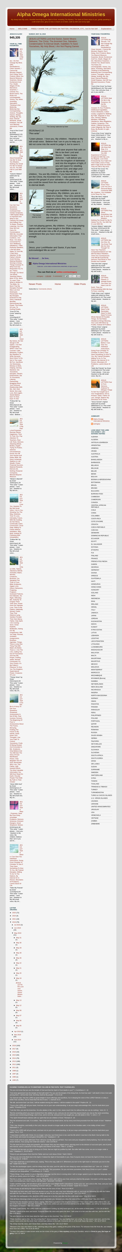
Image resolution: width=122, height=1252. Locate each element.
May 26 (18, 958)
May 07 (18, 1015)
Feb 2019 (17, 1040)
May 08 (18, 1010)
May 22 (18, 963)
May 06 (18, 1020)
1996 (14, 1077)
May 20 (18, 973)
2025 (14, 913)
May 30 (18, 943)
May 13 (18, 1000)
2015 (14, 1055)
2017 (14, 1049)
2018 (14, 1045)
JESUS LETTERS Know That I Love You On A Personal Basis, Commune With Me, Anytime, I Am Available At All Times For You (101, 187)
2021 (14, 919)
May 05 (18, 1026)
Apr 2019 (17, 1031)
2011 (14, 1067)
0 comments (57, 276)
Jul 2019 (17, 925)
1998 (14, 1071)
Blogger (65, 1243)
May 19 (18, 978)
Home (12, 29)
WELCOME (22, 29)
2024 (14, 916)
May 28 (18, 953)
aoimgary (40, 276)
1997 (14, 1074)
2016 (14, 1052)
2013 (14, 1061)
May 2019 (17, 933)
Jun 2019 (17, 928)
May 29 (18, 948)
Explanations (106, 29)
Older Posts (80, 284)
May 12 (18, 1005)
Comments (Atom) (45, 289)
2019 (14, 922)
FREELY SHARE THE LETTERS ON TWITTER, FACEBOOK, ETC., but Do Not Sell (64, 29)
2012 (14, 1064)
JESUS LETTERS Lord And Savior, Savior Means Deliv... (19, 989)
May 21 (18, 968)
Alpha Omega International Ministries (61, 14)
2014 (14, 1058)
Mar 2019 (17, 1035)
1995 (14, 1080)
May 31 (18, 938)
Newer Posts (35, 284)
